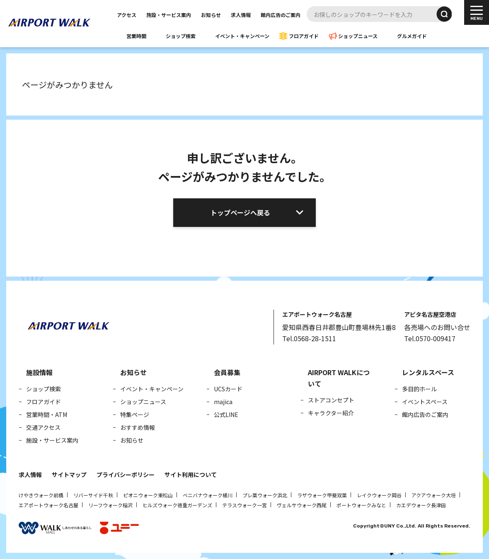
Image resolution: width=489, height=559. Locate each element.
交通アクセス (43, 427)
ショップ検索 (181, 35)
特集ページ (134, 414)
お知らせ (211, 14)
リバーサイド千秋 (93, 495)
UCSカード (228, 389)
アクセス (126, 14)
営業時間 (136, 35)
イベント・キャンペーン (242, 35)
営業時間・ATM (46, 414)
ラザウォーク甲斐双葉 (322, 495)
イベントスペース (425, 402)
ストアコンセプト (331, 400)
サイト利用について (191, 474)
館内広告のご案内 (280, 14)
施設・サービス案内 (168, 14)
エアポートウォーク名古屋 (48, 504)
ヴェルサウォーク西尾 (302, 504)
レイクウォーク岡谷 (379, 495)
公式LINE (226, 414)
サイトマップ (69, 474)
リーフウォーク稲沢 (110, 504)
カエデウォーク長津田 (421, 504)
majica (223, 402)
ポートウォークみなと (361, 504)
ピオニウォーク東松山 (148, 495)
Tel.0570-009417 (429, 338)
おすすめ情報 (137, 427)
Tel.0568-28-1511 (309, 338)
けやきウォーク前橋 (41, 495)
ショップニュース (358, 35)
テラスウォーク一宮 (244, 504)
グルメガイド (412, 35)
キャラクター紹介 (331, 413)
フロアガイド (304, 35)
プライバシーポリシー (126, 474)
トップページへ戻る (240, 212)
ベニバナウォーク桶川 (207, 495)
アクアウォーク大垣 (434, 495)
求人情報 (241, 14)
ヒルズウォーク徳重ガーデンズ (177, 504)
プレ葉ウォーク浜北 (264, 495)
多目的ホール (419, 389)
